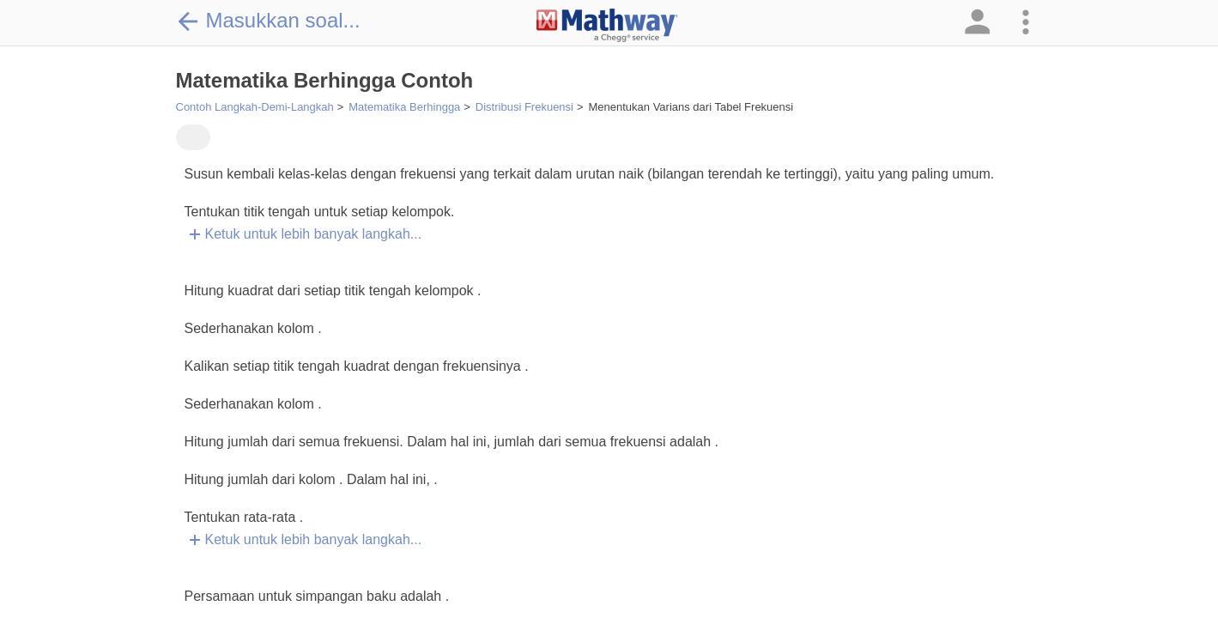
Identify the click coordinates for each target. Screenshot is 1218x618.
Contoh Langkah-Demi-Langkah (255, 106)
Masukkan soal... (268, 20)
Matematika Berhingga (404, 106)
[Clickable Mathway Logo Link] (607, 26)
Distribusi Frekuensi (524, 106)
